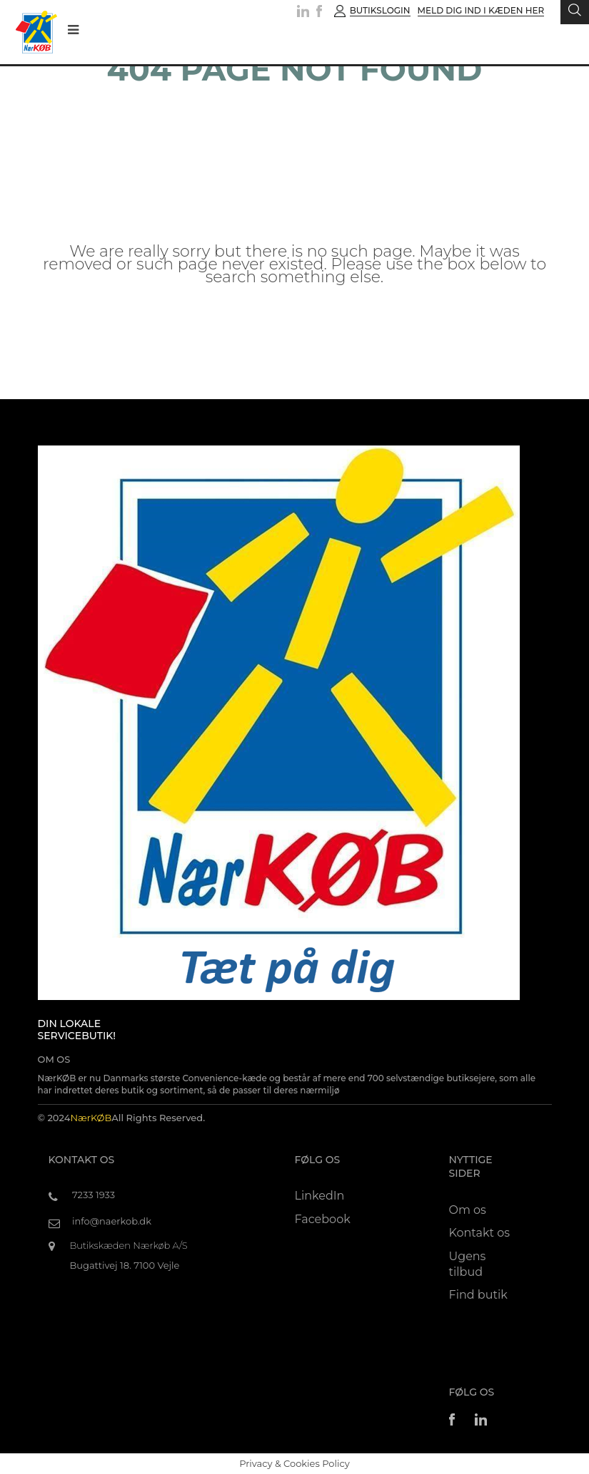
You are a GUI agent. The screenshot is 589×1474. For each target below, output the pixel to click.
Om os (467, 1210)
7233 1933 (93, 1194)
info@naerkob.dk (111, 1221)
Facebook (323, 1219)
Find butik (478, 1295)
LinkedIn (320, 1195)
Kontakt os (479, 1233)
